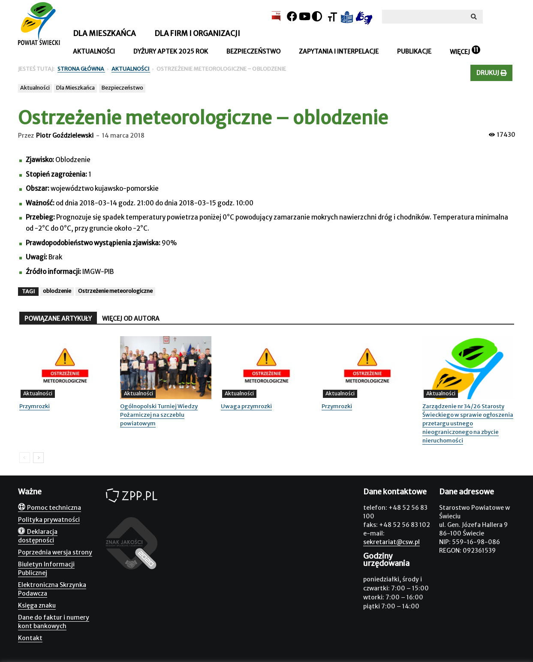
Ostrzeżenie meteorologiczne (115, 291)
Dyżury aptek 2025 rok (170, 51)
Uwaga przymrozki (246, 406)
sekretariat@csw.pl (391, 542)
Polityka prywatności (49, 520)
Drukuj (491, 73)
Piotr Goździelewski (64, 135)
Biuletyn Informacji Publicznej (46, 568)
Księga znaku (37, 605)
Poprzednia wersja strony (55, 552)
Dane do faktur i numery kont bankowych (53, 622)
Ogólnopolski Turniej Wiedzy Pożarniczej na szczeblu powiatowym (159, 415)
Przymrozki (34, 406)
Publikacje (414, 51)
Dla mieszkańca (104, 33)
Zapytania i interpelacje (339, 51)
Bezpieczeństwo (253, 51)
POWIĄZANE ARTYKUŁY (58, 318)
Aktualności (94, 51)
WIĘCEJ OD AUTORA (131, 318)
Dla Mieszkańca (75, 87)
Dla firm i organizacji (197, 33)
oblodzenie (57, 291)
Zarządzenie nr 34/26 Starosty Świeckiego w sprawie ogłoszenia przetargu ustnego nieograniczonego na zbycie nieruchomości (467, 423)
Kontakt (30, 638)
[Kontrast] (317, 16)
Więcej (460, 52)
